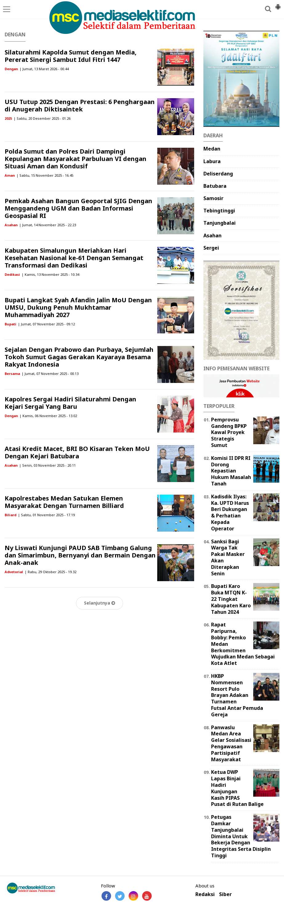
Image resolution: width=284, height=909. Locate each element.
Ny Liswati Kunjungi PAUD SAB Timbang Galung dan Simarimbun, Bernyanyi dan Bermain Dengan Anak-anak (80, 555)
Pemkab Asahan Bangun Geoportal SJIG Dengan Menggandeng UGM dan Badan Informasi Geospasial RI (78, 208)
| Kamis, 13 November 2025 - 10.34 (50, 274)
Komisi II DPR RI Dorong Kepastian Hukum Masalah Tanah (231, 471)
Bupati (10, 324)
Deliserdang (218, 173)
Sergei (211, 247)
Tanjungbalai (219, 222)
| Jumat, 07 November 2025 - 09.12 (46, 324)
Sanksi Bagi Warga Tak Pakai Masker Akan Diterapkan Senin (228, 557)
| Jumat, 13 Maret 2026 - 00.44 (44, 68)
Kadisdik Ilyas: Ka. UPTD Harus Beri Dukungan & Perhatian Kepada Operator (230, 512)
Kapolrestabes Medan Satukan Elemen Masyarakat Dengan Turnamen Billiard (64, 502)
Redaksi (205, 894)
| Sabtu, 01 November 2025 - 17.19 (46, 515)
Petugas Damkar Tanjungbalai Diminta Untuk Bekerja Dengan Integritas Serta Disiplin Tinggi (241, 836)
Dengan (11, 68)
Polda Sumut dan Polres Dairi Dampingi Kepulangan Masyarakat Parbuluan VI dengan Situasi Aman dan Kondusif (75, 158)
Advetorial (14, 571)
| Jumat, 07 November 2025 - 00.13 (50, 373)
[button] (278, 4)
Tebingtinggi (219, 210)
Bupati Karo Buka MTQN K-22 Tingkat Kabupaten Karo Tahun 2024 (231, 599)
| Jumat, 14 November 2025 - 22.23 (47, 225)
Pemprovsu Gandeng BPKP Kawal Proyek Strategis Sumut (229, 432)
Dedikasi (12, 274)
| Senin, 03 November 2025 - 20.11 (47, 465)
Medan (211, 148)
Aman (10, 175)
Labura (212, 161)
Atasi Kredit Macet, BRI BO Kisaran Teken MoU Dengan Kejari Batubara (77, 452)
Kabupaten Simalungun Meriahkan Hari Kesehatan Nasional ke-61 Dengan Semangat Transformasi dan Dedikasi (74, 257)
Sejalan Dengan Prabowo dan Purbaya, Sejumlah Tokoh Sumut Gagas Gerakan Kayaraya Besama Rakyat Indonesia (79, 356)
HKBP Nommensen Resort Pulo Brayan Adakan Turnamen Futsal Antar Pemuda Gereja (237, 695)
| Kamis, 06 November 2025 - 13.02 (48, 415)
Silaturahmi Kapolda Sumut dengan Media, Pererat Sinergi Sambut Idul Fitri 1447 (71, 56)
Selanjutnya (99, 603)
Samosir (213, 198)
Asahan (11, 225)
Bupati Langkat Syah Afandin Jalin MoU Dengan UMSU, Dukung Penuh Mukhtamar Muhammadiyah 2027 (78, 307)
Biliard (10, 515)
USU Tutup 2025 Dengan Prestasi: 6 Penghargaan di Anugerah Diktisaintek (80, 105)
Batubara (214, 186)
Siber (225, 894)
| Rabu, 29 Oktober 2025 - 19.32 (50, 571)
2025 (8, 118)
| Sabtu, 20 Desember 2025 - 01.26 (42, 118)
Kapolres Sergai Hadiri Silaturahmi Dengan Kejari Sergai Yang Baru (70, 403)
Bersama (12, 373)
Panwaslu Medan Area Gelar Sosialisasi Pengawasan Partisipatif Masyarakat (231, 743)
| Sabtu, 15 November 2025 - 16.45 (44, 175)
